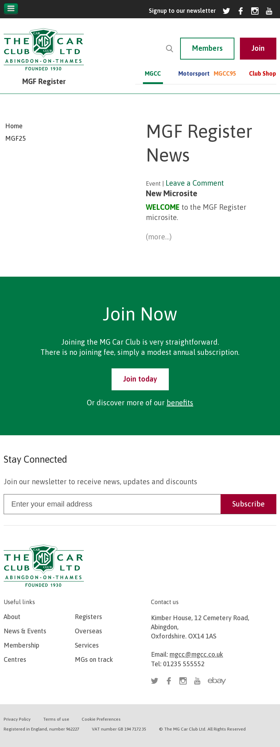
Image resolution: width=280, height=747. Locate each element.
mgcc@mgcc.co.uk (196, 654)
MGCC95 (224, 73)
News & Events (25, 630)
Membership (21, 645)
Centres (15, 659)
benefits (180, 402)
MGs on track (94, 659)
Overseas (88, 630)
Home (14, 126)
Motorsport (188, 73)
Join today (140, 379)
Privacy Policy (17, 719)
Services (87, 645)
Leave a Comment (195, 183)
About (12, 616)
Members (207, 48)
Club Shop (262, 73)
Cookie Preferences (101, 719)
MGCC (153, 73)
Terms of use (56, 719)
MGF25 (15, 138)
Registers (88, 616)
